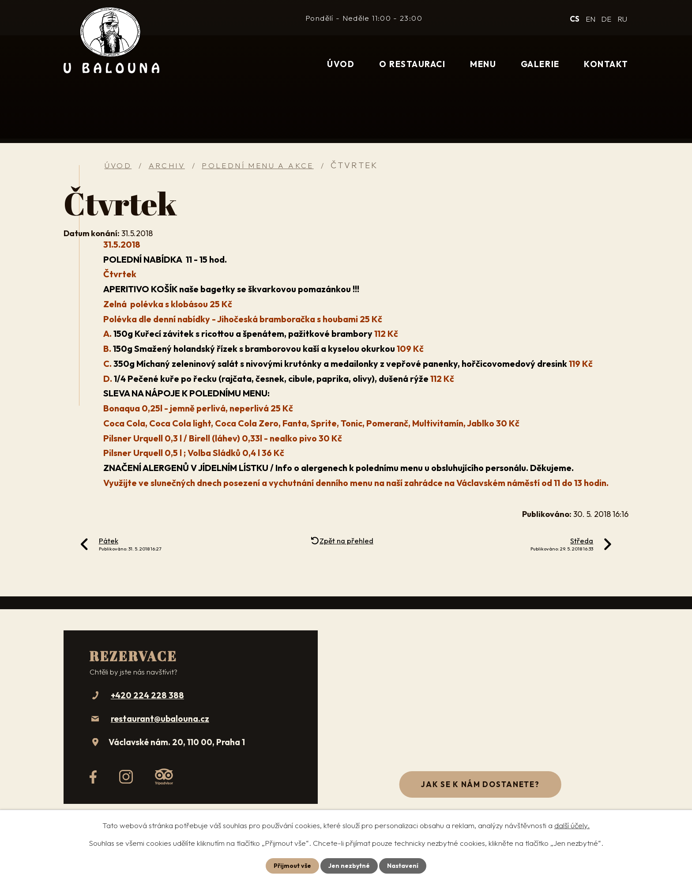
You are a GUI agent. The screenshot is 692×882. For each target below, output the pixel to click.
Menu (483, 64)
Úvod (340, 64)
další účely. (572, 825)
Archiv (167, 165)
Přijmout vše (292, 866)
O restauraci (412, 64)
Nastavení (402, 866)
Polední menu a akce (258, 165)
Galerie (540, 64)
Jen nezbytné (349, 866)
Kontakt (606, 64)
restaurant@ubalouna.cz (160, 718)
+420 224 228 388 (147, 695)
